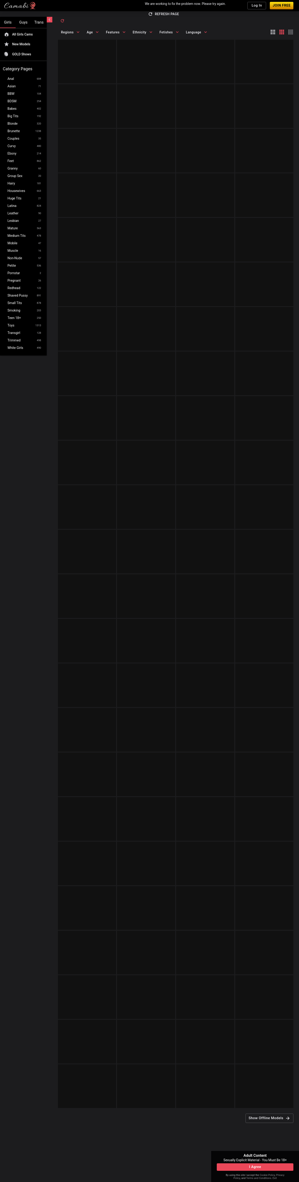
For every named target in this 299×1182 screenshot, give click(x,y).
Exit (275, 1178)
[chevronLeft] (49, 19)
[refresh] (62, 20)
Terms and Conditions (258, 1178)
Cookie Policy (267, 1175)
